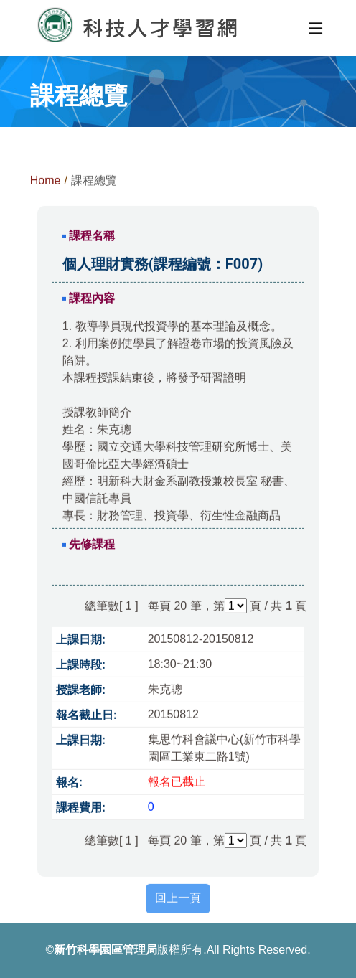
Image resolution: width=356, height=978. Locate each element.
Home (45, 183)
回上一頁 (178, 901)
